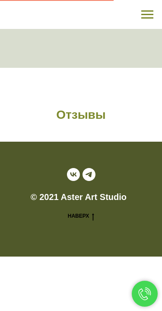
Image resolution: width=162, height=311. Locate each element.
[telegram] (89, 174)
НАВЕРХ (81, 216)
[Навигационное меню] (147, 14)
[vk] (73, 174)
